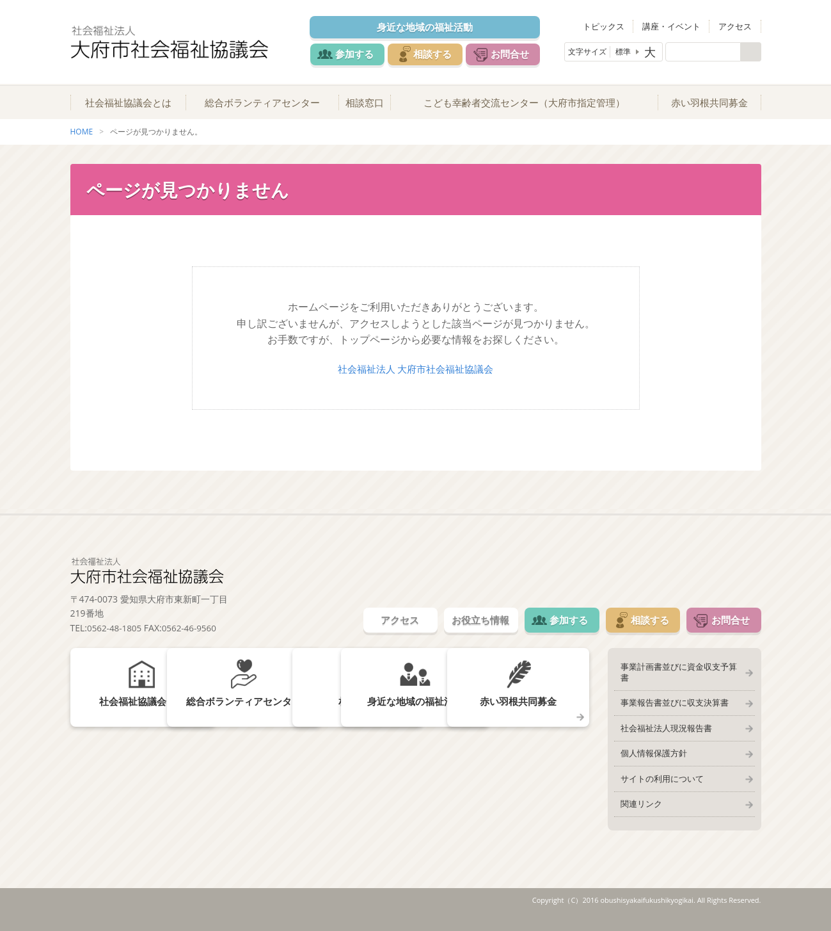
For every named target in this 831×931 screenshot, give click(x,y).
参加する (353, 54)
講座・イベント (678, 25)
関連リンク (638, 810)
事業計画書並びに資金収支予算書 (679, 676)
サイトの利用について (658, 783)
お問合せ (519, 54)
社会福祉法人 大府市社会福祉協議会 (415, 376)
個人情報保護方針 (650, 757)
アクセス (737, 25)
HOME (81, 139)
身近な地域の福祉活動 (428, 27)
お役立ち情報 (462, 629)
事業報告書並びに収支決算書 (671, 703)
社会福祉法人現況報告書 (663, 730)
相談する (436, 54)
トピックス (615, 25)
